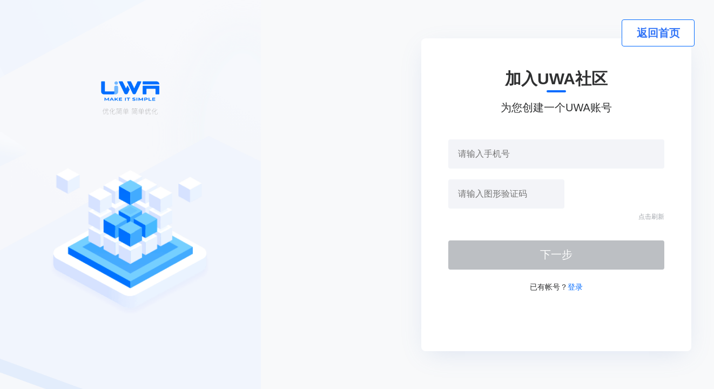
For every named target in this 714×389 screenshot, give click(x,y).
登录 (575, 287)
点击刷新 (651, 216)
